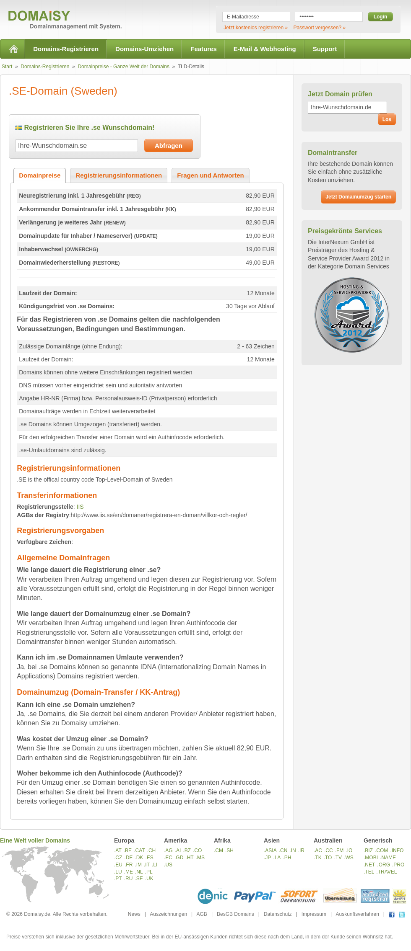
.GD (178, 858)
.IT (147, 865)
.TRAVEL (386, 872)
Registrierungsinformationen (118, 175)
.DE (128, 858)
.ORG (383, 865)
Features (203, 48)
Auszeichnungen (168, 914)
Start (7, 67)
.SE (139, 878)
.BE (128, 850)
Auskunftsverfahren (357, 914)
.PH (287, 858)
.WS (349, 858)
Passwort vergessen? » (319, 28)
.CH (151, 850)
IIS (80, 506)
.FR (129, 865)
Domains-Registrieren (66, 48)
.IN (292, 850)
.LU (118, 872)
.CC (328, 850)
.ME (128, 872)
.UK (149, 878)
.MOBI (371, 858)
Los (386, 119)
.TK (318, 858)
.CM (218, 850)
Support (325, 48)
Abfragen (168, 145)
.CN (283, 850)
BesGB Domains (235, 914)
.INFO (396, 850)
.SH (229, 850)
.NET (369, 865)
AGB (202, 914)
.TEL (369, 872)
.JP (267, 858)
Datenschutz (278, 914)
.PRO (398, 865)
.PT (118, 878)
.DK (139, 858)
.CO (197, 850)
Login (381, 17)
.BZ (187, 850)
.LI (154, 865)
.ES (149, 858)
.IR (301, 850)
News (134, 914)
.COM (381, 850)
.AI (178, 850)
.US (168, 865)
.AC (318, 850)
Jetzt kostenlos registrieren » (256, 28)
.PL (149, 872)
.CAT (139, 850)
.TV (338, 858)
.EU (118, 865)
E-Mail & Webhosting (265, 48)
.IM (138, 865)
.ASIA (270, 850)
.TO (328, 858)
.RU (128, 878)
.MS (200, 858)
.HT (189, 858)
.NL (139, 872)
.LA (277, 858)
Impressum (314, 914)
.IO (349, 850)
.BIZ (368, 850)
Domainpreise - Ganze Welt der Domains (123, 67)
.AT (118, 850)
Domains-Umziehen (144, 48)
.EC (168, 858)
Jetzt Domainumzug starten (358, 197)
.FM (339, 850)
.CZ (118, 858)
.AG (168, 850)
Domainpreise (39, 175)
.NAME (388, 858)
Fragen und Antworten (210, 175)
